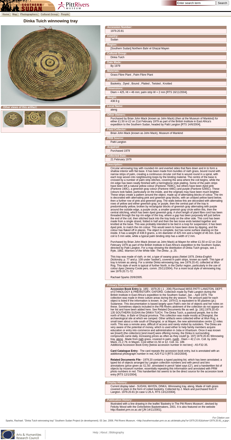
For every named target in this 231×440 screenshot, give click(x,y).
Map (14, 14)
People (65, 14)
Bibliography (116, 432)
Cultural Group (49, 14)
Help (95, 432)
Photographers (29, 14)
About (103, 432)
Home (5, 14)
